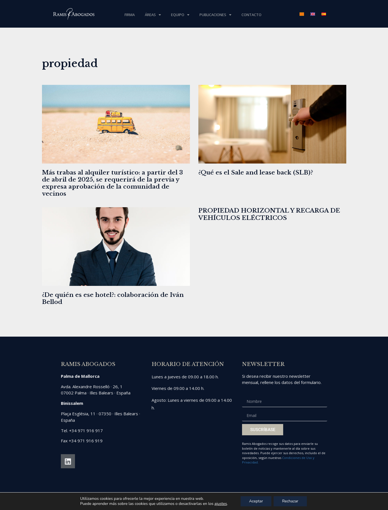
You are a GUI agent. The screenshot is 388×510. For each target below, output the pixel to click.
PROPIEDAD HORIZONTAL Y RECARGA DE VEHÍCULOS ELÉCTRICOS (269, 214)
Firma (130, 14)
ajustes (220, 503)
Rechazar (290, 501)
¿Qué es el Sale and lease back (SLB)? (255, 172)
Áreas (153, 14)
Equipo (180, 14)
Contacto (251, 14)
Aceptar (256, 501)
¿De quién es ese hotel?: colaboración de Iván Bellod (113, 298)
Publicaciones (215, 14)
